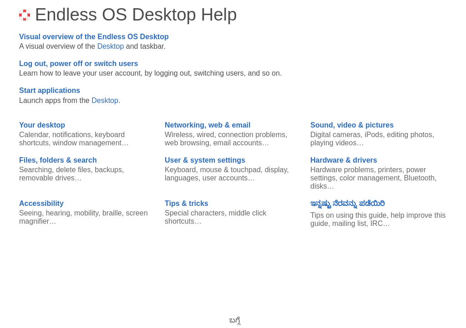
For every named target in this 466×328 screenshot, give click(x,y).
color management (369, 178)
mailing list (349, 223)
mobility (86, 213)
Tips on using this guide (348, 215)
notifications (71, 134)
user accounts (225, 178)
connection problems (251, 134)
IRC (376, 223)
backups (108, 170)
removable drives (47, 178)
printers (390, 170)
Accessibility (41, 203)
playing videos (333, 143)
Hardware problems (342, 170)
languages (181, 178)
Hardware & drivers (343, 160)
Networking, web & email (207, 125)
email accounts (237, 143)
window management (87, 143)
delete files (73, 170)
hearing (58, 213)
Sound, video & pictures (352, 125)
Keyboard (180, 170)
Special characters (195, 213)
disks (318, 186)
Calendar (33, 134)
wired (205, 134)
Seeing (30, 213)
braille (112, 213)
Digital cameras (335, 134)
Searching (35, 170)
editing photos (409, 134)
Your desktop (42, 125)
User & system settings (205, 160)
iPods (374, 134)
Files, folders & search (58, 160)
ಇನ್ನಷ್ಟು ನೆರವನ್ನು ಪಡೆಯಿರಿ (347, 203)
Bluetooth (419, 178)
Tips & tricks (186, 203)
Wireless (178, 134)
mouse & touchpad (230, 170)
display (276, 170)
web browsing (187, 143)
